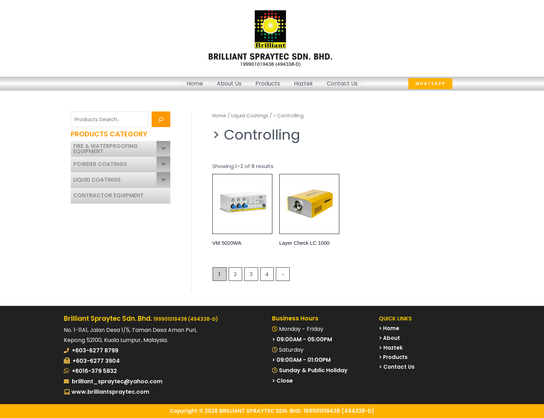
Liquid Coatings (249, 115)
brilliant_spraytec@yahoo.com (117, 381)
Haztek (303, 83)
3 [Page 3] (251, 274)
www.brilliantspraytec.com (109, 392)
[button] (444, 83)
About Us (229, 83)
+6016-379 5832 (94, 371)
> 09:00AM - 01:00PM (301, 360)
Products (267, 83)
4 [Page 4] (267, 274)
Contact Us (342, 83)
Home (195, 83)
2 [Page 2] (235, 274)
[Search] (161, 119)
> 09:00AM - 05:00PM (302, 339)
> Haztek (391, 347)
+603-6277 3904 (96, 361)
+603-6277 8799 (95, 350)
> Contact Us (397, 366)
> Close (282, 381)
